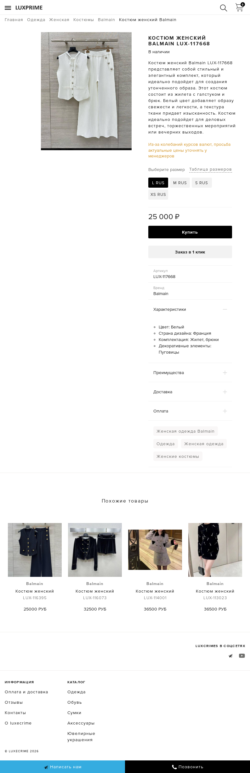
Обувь (74, 702)
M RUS (180, 183)
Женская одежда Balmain (185, 431)
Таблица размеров (210, 169)
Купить (190, 232)
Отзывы (14, 702)
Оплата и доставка (26, 691)
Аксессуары (81, 722)
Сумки (74, 712)
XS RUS (158, 194)
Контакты (15, 712)
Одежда (165, 443)
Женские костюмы (177, 456)
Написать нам (62, 767)
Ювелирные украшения (81, 736)
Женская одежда (204, 443)
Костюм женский (35, 591)
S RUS (201, 183)
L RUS (158, 183)
